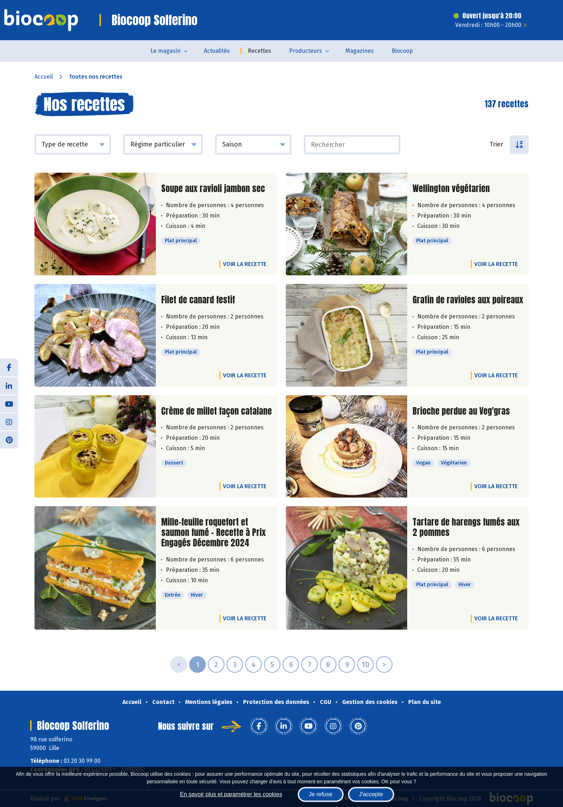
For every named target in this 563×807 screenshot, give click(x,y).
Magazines (359, 50)
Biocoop (402, 50)
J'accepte (371, 794)
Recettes (259, 50)
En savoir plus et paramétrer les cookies (231, 794)
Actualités (217, 50)
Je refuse (320, 794)
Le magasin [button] (165, 50)
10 (365, 664)
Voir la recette (244, 264)
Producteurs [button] (305, 50)
